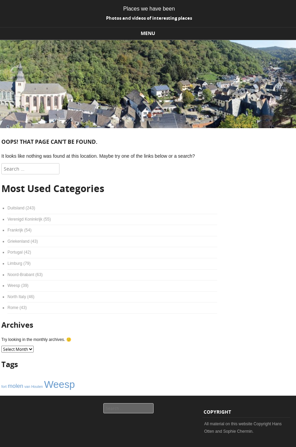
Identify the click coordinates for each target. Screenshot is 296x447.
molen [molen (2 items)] (15, 386)
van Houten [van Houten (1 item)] (33, 386)
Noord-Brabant (20, 274)
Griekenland (18, 241)
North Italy (16, 296)
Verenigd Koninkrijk (24, 219)
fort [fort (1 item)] (3, 386)
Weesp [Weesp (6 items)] (59, 384)
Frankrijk (15, 230)
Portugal (15, 252)
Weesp (13, 285)
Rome (12, 307)
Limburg (14, 263)
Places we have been (149, 9)
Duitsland (15, 208)
